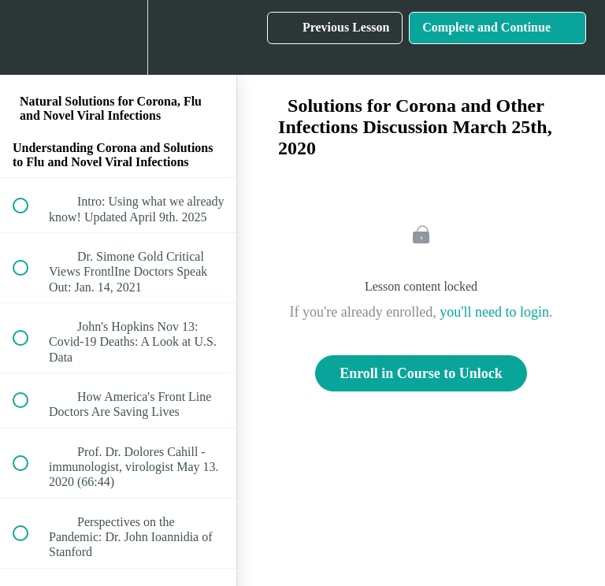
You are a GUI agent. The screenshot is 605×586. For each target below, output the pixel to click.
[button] (29, 37)
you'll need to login (494, 312)
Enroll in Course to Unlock (421, 373)
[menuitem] (118, 37)
